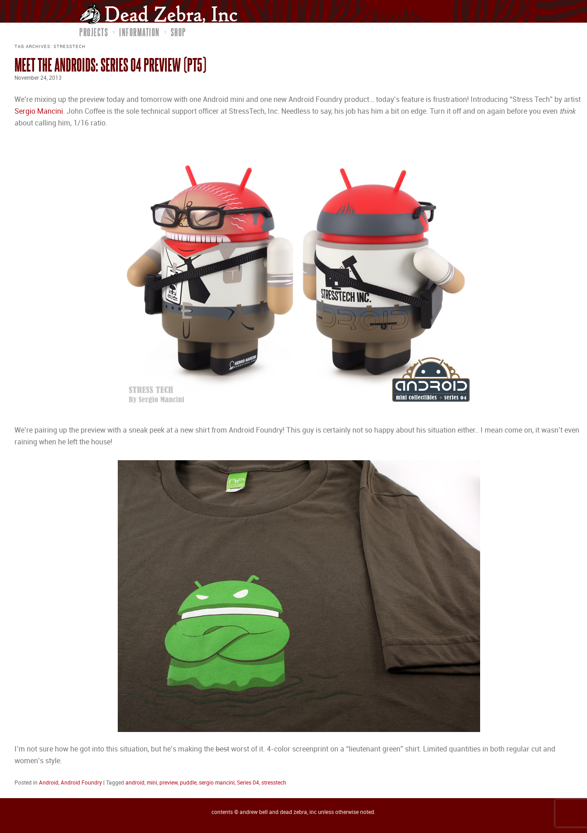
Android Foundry (81, 783)
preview (168, 783)
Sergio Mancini (38, 112)
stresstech (273, 783)
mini (152, 783)
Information (139, 32)
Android (48, 783)
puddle (188, 783)
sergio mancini (217, 783)
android (134, 783)
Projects (93, 32)
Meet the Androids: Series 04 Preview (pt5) (110, 64)
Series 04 (248, 783)
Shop (178, 32)
